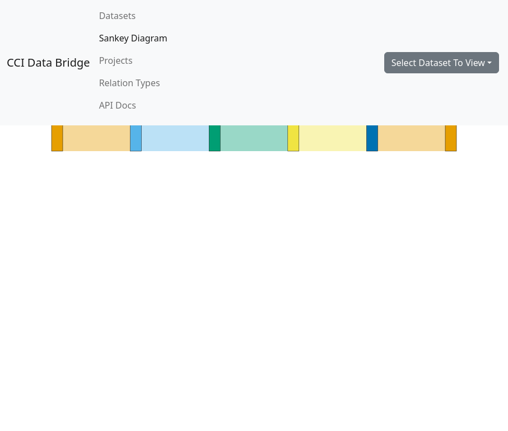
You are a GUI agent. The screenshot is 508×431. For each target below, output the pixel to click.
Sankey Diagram (133, 38)
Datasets (117, 16)
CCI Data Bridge (48, 62)
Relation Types (129, 83)
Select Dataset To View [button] (438, 63)
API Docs (117, 105)
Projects (116, 60)
